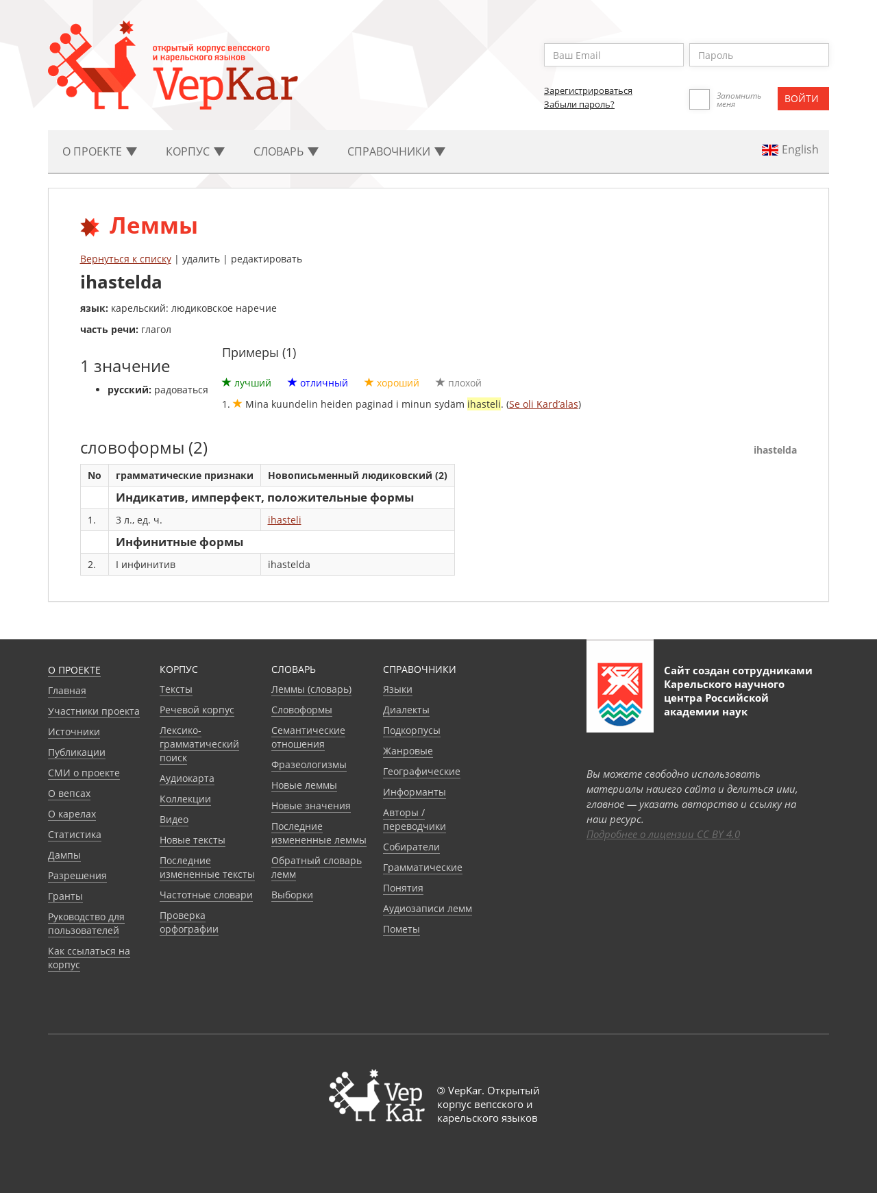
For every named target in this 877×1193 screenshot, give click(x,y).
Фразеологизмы (309, 764)
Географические (421, 771)
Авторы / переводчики (414, 819)
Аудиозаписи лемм (427, 908)
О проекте (74, 669)
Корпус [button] (195, 151)
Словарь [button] (286, 151)
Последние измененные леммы (319, 833)
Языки (397, 689)
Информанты (414, 791)
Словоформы (301, 709)
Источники (74, 731)
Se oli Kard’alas (543, 403)
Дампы (64, 854)
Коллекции (185, 798)
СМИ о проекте (84, 772)
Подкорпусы (412, 730)
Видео (174, 819)
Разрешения (77, 875)
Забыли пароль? (579, 104)
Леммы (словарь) (311, 689)
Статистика (74, 834)
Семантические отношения (308, 737)
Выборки (292, 894)
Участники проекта (94, 710)
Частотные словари (206, 894)
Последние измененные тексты (207, 867)
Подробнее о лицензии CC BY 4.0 (663, 834)
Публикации (77, 752)
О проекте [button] (99, 151)
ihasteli (284, 519)
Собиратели (411, 846)
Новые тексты (192, 839)
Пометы (401, 928)
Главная (67, 690)
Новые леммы (304, 784)
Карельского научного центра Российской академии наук (724, 697)
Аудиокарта (187, 778)
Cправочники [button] (396, 151)
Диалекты (406, 709)
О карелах (72, 813)
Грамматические (422, 867)
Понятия (403, 887)
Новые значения (311, 805)
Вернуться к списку (125, 258)
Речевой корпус (197, 709)
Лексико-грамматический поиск (199, 744)
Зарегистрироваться (588, 90)
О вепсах (69, 793)
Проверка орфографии (189, 922)
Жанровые (408, 750)
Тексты (176, 689)
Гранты (65, 895)
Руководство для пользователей (86, 923)
